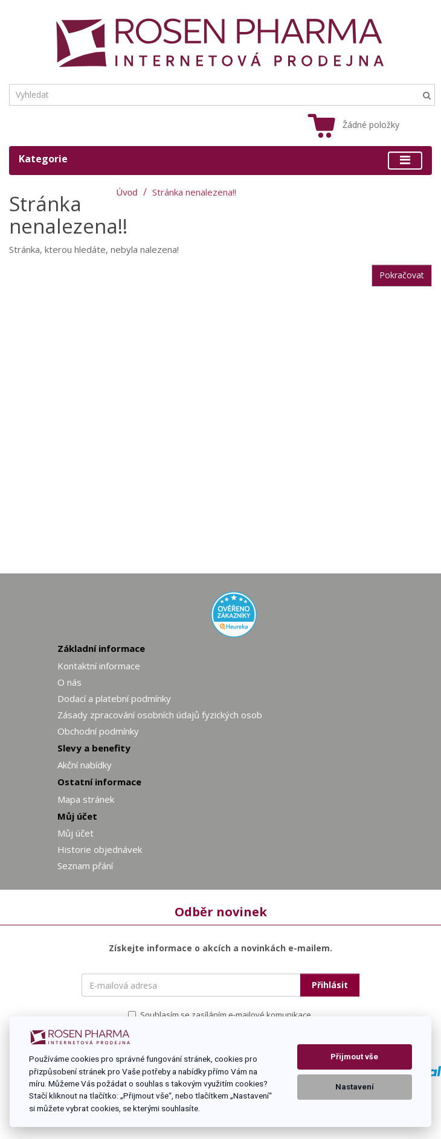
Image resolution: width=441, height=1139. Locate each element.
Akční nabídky (84, 765)
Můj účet (75, 833)
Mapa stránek (85, 799)
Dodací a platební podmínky (114, 698)
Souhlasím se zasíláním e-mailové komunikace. (220, 1014)
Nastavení (354, 1086)
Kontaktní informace (98, 666)
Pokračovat (401, 275)
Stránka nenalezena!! (194, 192)
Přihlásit (330, 985)
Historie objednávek (99, 849)
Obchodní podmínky (98, 731)
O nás (69, 682)
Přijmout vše (354, 1056)
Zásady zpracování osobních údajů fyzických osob (159, 715)
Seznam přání (85, 866)
